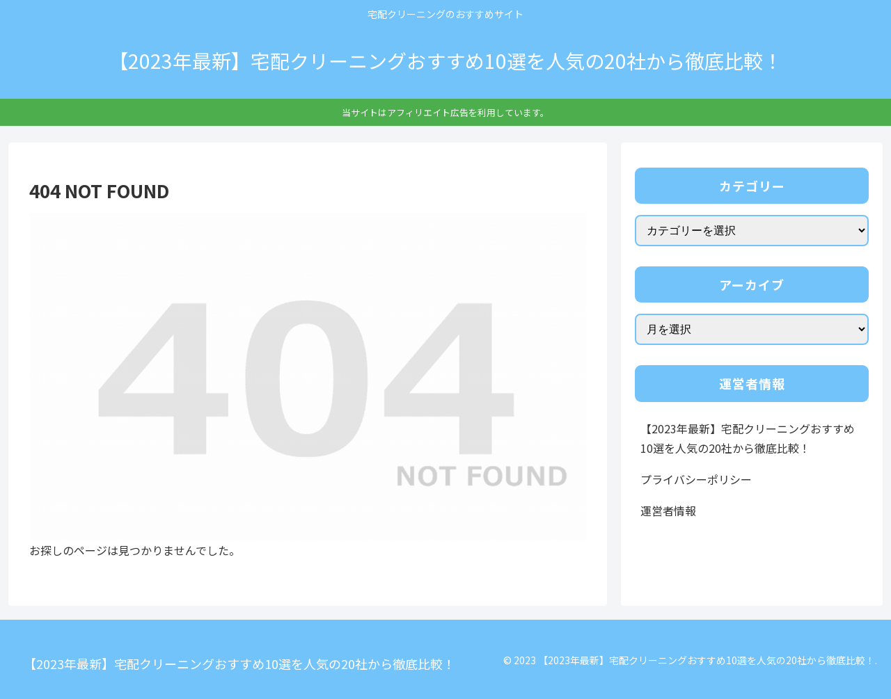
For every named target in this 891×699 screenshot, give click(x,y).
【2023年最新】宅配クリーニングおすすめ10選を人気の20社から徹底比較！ (747, 438)
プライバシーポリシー (696, 479)
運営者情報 (668, 510)
